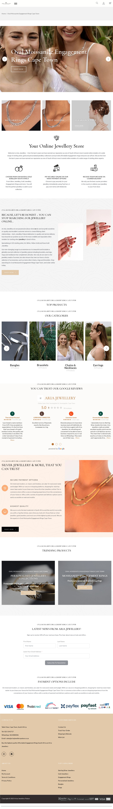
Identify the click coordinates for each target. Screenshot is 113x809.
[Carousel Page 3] (58, 87)
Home (4, 14)
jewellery (22, 239)
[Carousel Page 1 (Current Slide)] (54, 87)
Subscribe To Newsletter (56, 663)
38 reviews (67, 408)
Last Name (61, 641)
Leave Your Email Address (32, 652)
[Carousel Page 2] (56, 87)
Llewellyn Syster (71, 417)
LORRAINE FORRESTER (42, 417)
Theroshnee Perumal (12, 417)
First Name (27, 641)
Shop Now (18, 69)
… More (76, 438)
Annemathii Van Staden (101, 417)
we (35, 229)
